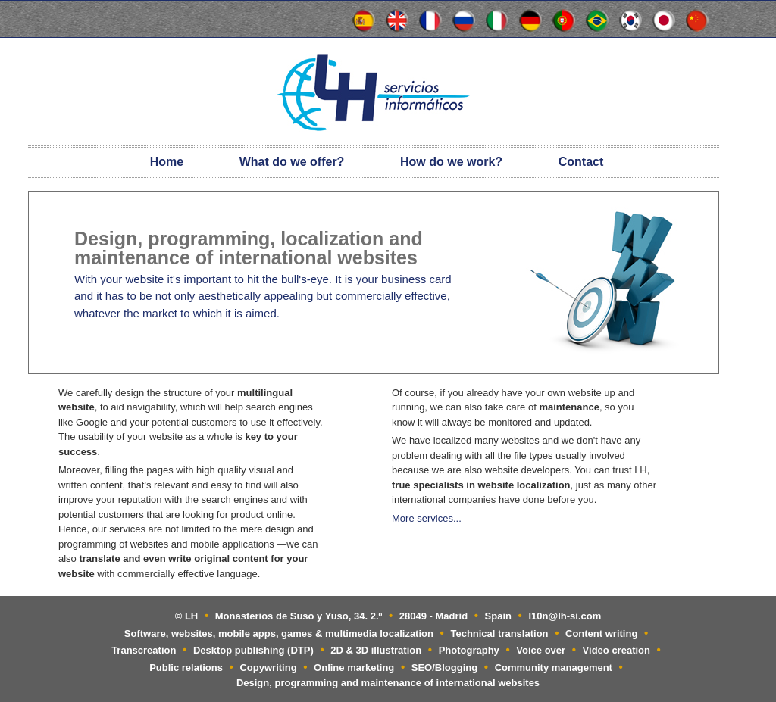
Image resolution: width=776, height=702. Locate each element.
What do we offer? (292, 161)
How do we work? (451, 161)
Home (166, 161)
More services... (427, 518)
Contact (581, 161)
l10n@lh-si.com (565, 616)
